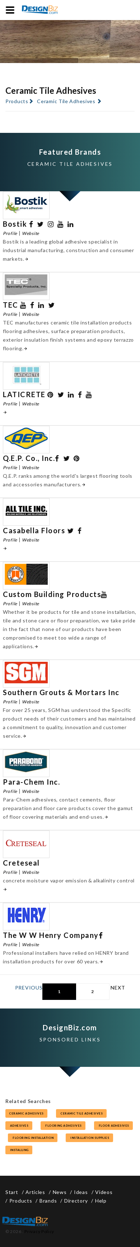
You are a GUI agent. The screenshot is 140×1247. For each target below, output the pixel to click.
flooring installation (33, 1137)
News (60, 1192)
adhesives (18, 1125)
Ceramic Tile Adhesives (66, 101)
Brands (48, 1201)
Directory (76, 1201)
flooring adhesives (63, 1125)
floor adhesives (113, 1125)
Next (118, 987)
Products (16, 101)
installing (18, 1150)
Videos (103, 1192)
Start (11, 1192)
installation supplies (89, 1137)
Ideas (81, 1192)
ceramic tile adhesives (81, 1113)
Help (101, 1201)
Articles (35, 1192)
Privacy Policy (39, 1231)
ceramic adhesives (26, 1113)
